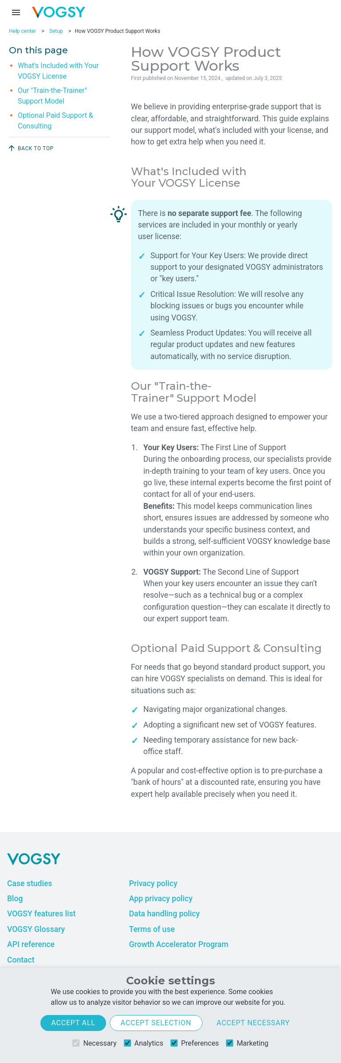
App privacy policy (160, 898)
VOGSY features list (41, 913)
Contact (21, 959)
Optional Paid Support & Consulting (55, 120)
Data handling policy (164, 913)
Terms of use (151, 929)
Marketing (247, 1043)
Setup (56, 31)
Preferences (194, 1043)
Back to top (30, 148)
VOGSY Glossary (36, 929)
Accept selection (156, 1023)
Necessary (94, 1043)
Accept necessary (253, 1023)
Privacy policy (153, 883)
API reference (31, 944)
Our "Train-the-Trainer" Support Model (52, 95)
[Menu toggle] (16, 12)
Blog (15, 898)
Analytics (143, 1043)
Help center (22, 31)
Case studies (29, 883)
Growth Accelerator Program (178, 944)
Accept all (73, 1023)
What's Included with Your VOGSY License (58, 70)
